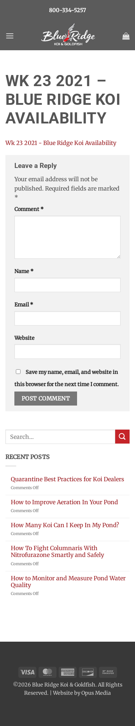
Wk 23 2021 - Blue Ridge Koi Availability (60, 142)
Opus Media (96, 693)
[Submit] (122, 437)
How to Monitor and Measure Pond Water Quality (68, 582)
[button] (9, 36)
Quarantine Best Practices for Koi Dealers (67, 479)
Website (24, 338)
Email (23, 304)
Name (23, 271)
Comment (29, 209)
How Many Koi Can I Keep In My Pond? (65, 525)
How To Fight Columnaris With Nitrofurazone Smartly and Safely (57, 551)
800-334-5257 (67, 10)
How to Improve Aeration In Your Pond (64, 502)
